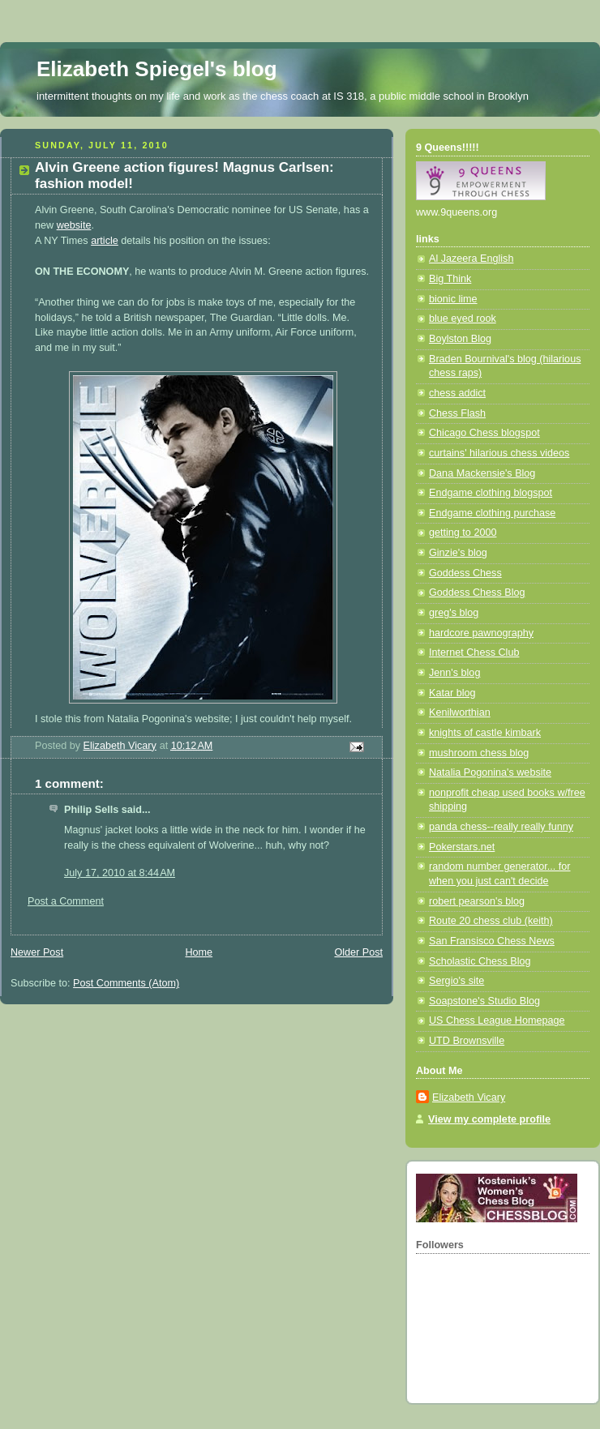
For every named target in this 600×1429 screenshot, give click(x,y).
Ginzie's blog (458, 552)
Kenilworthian (460, 712)
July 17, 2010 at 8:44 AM (119, 873)
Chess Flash (457, 413)
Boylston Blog (460, 338)
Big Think (450, 279)
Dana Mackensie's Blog (482, 473)
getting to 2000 (462, 532)
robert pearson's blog (477, 901)
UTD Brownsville (466, 1040)
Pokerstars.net (462, 847)
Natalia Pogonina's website (490, 772)
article (104, 240)
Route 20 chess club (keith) (491, 920)
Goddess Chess (465, 573)
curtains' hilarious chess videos (499, 453)
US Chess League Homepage (497, 1020)
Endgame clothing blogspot (490, 492)
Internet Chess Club (474, 652)
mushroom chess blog (479, 753)
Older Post (358, 952)
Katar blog (452, 693)
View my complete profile (489, 1119)
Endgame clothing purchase (492, 513)
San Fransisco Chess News (492, 941)
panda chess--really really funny (501, 826)
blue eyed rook (462, 318)
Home (198, 952)
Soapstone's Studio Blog (484, 1001)
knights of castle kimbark (485, 732)
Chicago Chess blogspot (484, 433)
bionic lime (453, 299)
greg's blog (453, 612)
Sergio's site (456, 980)
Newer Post (37, 952)
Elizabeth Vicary (468, 1097)
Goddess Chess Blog (477, 592)
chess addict (457, 393)
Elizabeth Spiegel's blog (156, 69)
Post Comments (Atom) (126, 983)
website (74, 225)
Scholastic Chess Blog (479, 961)
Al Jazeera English (471, 258)
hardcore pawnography (481, 633)
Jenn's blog (454, 672)
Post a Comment (66, 901)
